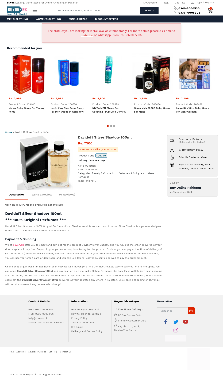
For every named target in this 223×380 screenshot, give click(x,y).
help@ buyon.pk (38, 318)
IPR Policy (77, 326)
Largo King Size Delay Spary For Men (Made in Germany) (67, 110)
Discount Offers (106, 19)
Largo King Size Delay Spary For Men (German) (192, 110)
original (90, 180)
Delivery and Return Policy (86, 331)
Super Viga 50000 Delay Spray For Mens (152, 110)
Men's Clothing (17, 19)
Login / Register (205, 2)
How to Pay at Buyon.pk (85, 309)
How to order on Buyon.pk (86, 313)
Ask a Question (87, 165)
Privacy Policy (79, 318)
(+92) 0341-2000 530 (40, 309)
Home (8, 132)
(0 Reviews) (67, 194)
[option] (45, 162)
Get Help (180, 2)
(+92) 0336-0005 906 (41, 313)
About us (21, 352)
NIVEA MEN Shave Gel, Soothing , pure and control (109, 110)
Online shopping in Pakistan (21, 266)
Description (17, 194)
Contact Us (65, 352)
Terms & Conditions (82, 322)
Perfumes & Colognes (131, 173)
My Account (150, 2)
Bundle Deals (78, 19)
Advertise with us (37, 352)
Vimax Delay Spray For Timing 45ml (26, 110)
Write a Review (42, 194)
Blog (165, 2)
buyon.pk (18, 244)
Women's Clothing (48, 19)
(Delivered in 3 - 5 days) (192, 142)
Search (149, 10)
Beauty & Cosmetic (103, 173)
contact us (87, 35)
